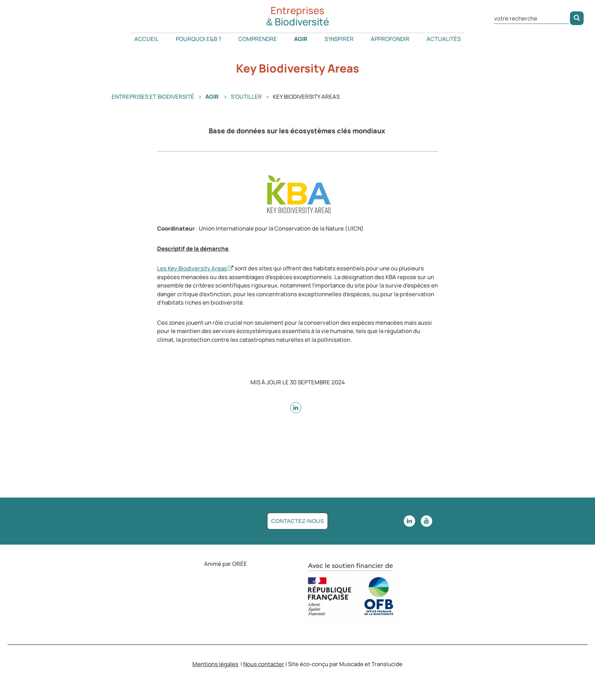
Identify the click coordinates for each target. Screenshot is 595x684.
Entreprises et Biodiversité (153, 97)
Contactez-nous (297, 521)
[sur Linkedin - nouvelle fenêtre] (295, 408)
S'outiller (246, 97)
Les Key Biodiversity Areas (192, 268)
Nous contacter (263, 664)
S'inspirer (339, 39)
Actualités (444, 39)
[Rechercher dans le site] (531, 17)
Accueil (146, 39)
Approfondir (390, 39)
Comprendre (257, 39)
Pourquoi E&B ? (198, 39)
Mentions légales (215, 664)
